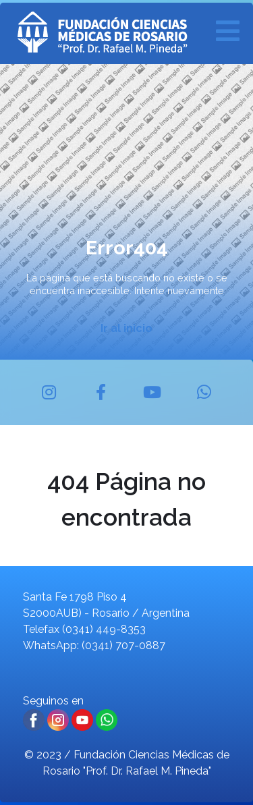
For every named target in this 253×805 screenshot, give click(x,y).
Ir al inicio (126, 328)
